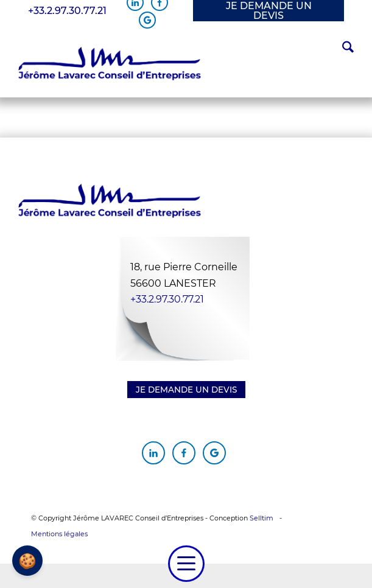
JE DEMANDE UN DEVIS (269, 10)
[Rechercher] (342, 49)
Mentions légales (59, 534)
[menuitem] (342, 49)
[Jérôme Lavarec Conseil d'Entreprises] (109, 64)
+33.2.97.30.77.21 (67, 11)
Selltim (261, 518)
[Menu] (186, 563)
